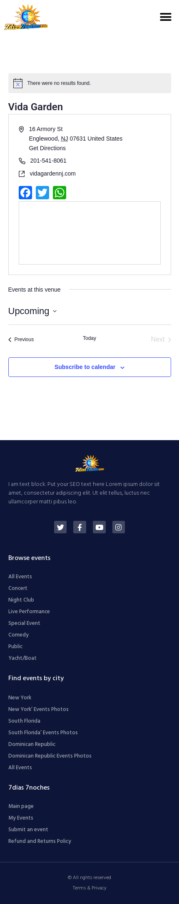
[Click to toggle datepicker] (32, 311)
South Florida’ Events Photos (43, 732)
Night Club (21, 600)
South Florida (24, 721)
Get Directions (47, 148)
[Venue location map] (89, 233)
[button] (165, 16)
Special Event (24, 623)
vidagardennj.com (53, 173)
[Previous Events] (21, 339)
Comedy (18, 635)
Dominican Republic (31, 744)
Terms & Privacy (90, 888)
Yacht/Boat (22, 658)
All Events (20, 576)
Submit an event (28, 829)
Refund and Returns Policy (39, 841)
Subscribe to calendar (85, 367)
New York (19, 697)
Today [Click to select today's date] (89, 338)
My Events (20, 818)
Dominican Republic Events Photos (50, 756)
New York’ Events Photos (38, 709)
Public (15, 646)
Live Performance (29, 611)
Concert (17, 588)
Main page (21, 806)
